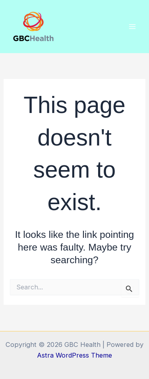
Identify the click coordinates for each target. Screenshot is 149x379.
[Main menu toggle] (132, 27)
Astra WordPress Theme (74, 355)
